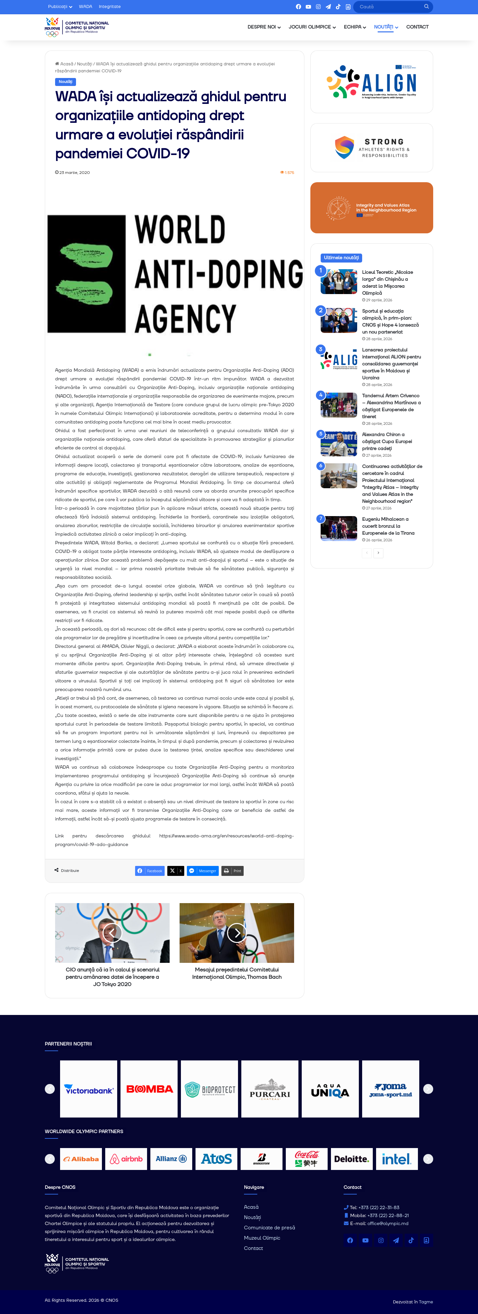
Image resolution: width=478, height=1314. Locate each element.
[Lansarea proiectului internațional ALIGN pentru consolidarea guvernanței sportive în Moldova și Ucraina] (339, 359)
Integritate (110, 6)
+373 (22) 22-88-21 (388, 1216)
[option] (88, 1089)
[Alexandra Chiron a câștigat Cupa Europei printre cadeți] (339, 443)
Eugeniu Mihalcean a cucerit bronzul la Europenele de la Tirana (388, 526)
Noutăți (84, 64)
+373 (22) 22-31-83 (378, 1208)
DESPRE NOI (262, 27)
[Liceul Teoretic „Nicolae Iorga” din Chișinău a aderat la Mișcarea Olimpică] (339, 281)
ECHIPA (352, 27)
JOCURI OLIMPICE (310, 27)
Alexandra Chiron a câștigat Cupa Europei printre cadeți (387, 442)
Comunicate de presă (269, 1228)
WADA (85, 6)
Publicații (57, 6)
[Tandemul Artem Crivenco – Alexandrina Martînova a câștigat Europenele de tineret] (339, 405)
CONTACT (417, 27)
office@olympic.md (388, 1224)
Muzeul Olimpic (262, 1238)
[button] (50, 1089)
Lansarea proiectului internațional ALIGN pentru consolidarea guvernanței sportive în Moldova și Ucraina (391, 364)
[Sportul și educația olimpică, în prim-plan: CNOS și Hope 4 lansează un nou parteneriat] (339, 320)
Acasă (64, 64)
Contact (253, 1248)
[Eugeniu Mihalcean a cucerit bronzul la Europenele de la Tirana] (339, 528)
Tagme (426, 1302)
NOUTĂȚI (383, 27)
